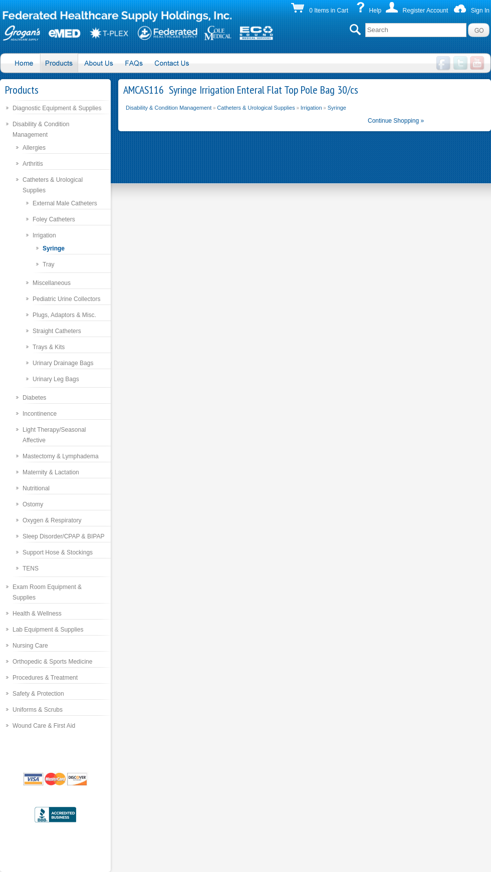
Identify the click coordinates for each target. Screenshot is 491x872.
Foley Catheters (54, 219)
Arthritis (33, 163)
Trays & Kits (49, 347)
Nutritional (36, 488)
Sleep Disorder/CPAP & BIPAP (63, 536)
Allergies (34, 147)
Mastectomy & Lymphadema (61, 456)
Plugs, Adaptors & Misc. (64, 315)
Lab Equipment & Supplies (48, 629)
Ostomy (33, 504)
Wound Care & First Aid (44, 725)
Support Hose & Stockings (58, 552)
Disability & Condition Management (168, 108)
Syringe (54, 248)
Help (375, 10)
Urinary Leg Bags (56, 379)
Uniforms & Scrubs (38, 709)
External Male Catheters (65, 203)
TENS (31, 568)
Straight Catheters (57, 331)
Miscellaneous (52, 282)
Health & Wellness (37, 613)
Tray (49, 264)
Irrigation (44, 235)
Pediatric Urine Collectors (66, 299)
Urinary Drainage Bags (63, 363)
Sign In (480, 10)
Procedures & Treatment (45, 677)
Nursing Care (30, 645)
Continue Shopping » (396, 120)
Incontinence (40, 413)
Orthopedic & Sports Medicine (52, 661)
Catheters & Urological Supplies (256, 108)
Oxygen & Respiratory (52, 520)
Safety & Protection (38, 693)
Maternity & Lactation (51, 472)
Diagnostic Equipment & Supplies (57, 108)
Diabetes (34, 397)
